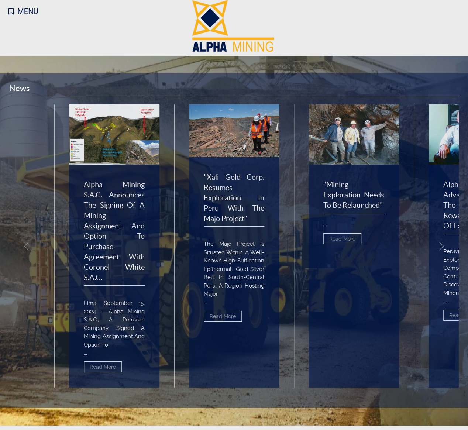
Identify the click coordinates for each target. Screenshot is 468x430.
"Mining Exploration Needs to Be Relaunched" (353, 194)
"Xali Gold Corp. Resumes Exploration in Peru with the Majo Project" (234, 198)
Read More (103, 367)
